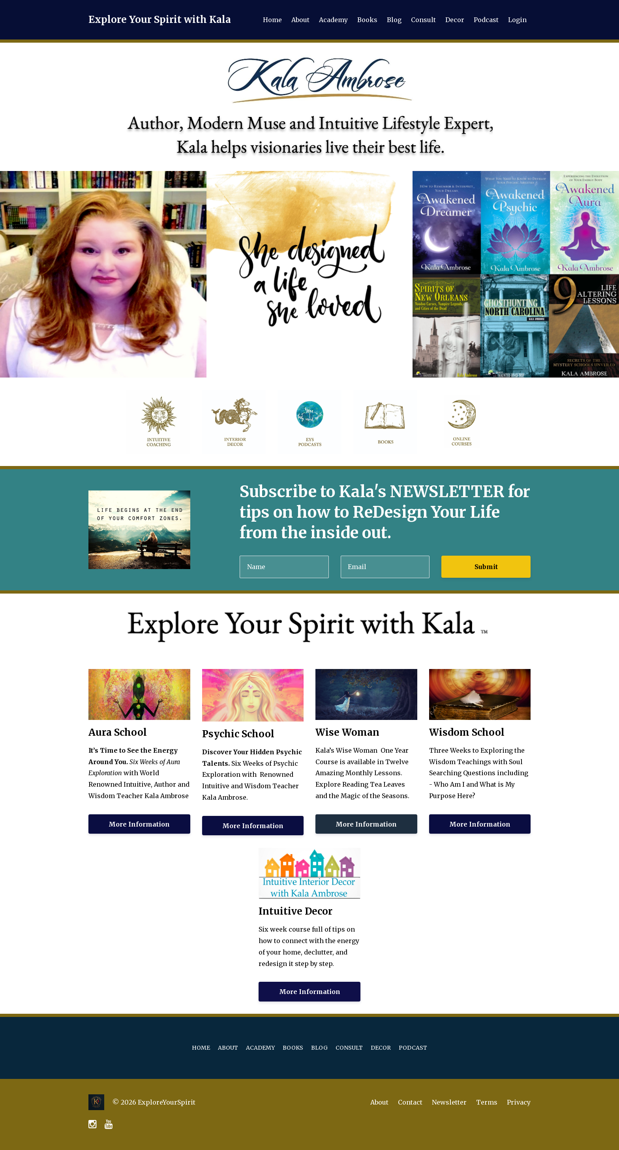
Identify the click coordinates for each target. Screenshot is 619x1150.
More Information (139, 824)
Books (367, 20)
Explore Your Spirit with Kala (159, 19)
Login (517, 20)
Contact (410, 1102)
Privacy (519, 1102)
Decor (454, 20)
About (300, 20)
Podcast (486, 20)
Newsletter (449, 1102)
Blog (394, 20)
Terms (486, 1102)
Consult (423, 20)
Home (272, 20)
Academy (333, 20)
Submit (486, 567)
